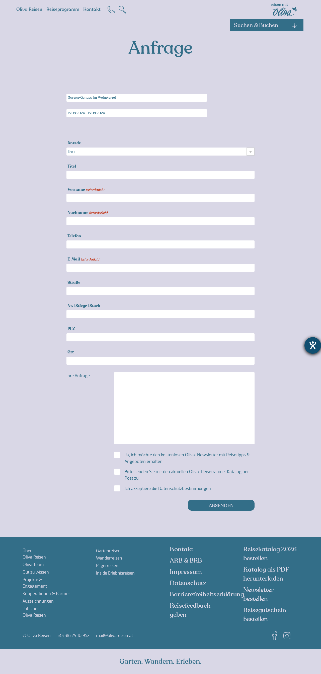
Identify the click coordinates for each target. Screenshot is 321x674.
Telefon (74, 236)
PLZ (71, 329)
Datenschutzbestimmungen (184, 488)
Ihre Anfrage (78, 375)
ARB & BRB (186, 561)
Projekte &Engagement (35, 583)
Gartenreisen (108, 551)
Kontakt (92, 9)
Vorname (85, 190)
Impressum (186, 572)
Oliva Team (33, 564)
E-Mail (83, 259)
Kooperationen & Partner (46, 593)
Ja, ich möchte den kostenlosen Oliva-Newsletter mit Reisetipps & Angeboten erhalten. (187, 458)
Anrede (74, 143)
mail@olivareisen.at (114, 635)
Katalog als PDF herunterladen (266, 574)
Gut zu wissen (36, 572)
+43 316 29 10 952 (73, 635)
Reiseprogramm (62, 9)
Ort (70, 352)
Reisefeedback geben (190, 610)
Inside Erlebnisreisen (115, 573)
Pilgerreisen (107, 565)
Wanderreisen (109, 558)
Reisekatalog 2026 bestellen (270, 553)
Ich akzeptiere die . (168, 488)
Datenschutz (188, 583)
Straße (73, 283)
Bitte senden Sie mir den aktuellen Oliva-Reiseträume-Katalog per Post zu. (187, 475)
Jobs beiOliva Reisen (34, 612)
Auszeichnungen (38, 601)
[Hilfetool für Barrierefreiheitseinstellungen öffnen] (312, 345)
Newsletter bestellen (258, 594)
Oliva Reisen (29, 9)
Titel (71, 167)
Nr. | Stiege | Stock (83, 306)
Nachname (87, 213)
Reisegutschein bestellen (264, 614)
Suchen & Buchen (266, 25)
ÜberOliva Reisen (34, 554)
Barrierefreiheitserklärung (207, 594)
